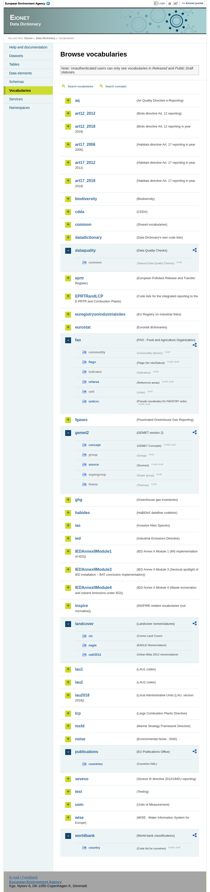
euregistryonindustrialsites (100, 314)
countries (95, 764)
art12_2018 (85, 126)
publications (86, 752)
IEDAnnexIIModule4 (93, 587)
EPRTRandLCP (89, 296)
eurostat (82, 327)
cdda (79, 212)
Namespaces (19, 108)
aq (77, 100)
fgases (81, 420)
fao (78, 340)
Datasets (16, 56)
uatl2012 (94, 654)
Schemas (16, 82)
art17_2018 (85, 181)
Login (161, 3)
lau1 (79, 669)
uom (79, 804)
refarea (93, 382)
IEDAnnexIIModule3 (93, 569)
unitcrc (93, 401)
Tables (14, 64)
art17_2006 (85, 144)
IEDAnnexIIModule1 (93, 551)
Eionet (29, 38)
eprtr (79, 278)
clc (90, 636)
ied (78, 538)
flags (92, 362)
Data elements (20, 73)
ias (77, 525)
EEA (29, 3)
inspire (81, 606)
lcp (78, 713)
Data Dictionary (45, 38)
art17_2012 (85, 162)
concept (94, 445)
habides (82, 513)
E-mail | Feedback (23, 877)
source (93, 464)
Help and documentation (28, 47)
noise (80, 739)
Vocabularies (20, 90)
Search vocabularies (80, 86)
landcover (84, 624)
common (83, 224)
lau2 (79, 682)
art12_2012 (85, 113)
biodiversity (86, 199)
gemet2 (82, 433)
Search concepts (115, 86)
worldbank (85, 836)
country (94, 847)
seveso (81, 779)
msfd (79, 726)
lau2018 (82, 695)
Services (16, 99)
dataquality (85, 250)
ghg (78, 500)
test (78, 791)
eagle (92, 645)
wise (79, 817)
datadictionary (88, 237)
